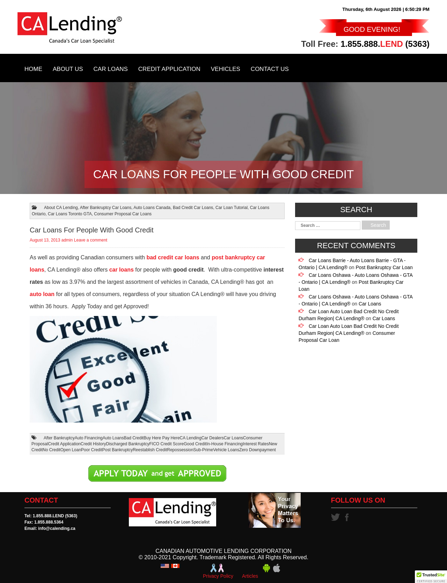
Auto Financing (89, 438)
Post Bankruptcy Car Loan (384, 267)
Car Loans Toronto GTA (70, 213)
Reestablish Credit (150, 449)
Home (33, 69)
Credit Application (169, 69)
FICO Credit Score (166, 443)
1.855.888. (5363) (385, 44)
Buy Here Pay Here (161, 438)
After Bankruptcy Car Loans (105, 207)
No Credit (51, 449)
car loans (121, 270)
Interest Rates (256, 443)
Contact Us (270, 69)
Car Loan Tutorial (231, 207)
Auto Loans (113, 438)
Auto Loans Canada (151, 207)
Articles (250, 576)
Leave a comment (90, 240)
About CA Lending (61, 207)
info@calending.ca (56, 528)
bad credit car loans (172, 257)
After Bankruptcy (59, 438)
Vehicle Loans (226, 449)
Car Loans (111, 69)
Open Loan (70, 449)
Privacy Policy (218, 576)
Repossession (180, 449)
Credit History (93, 443)
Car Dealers (212, 438)
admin (67, 240)
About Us (68, 69)
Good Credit (195, 443)
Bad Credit (134, 438)
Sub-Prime (203, 449)
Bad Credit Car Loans (193, 207)
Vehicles (225, 69)
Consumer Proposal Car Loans (123, 213)
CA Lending (190, 438)
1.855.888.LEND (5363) (55, 515)
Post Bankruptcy (117, 449)
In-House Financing (224, 443)
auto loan (42, 294)
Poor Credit (91, 449)
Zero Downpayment (257, 449)
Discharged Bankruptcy (127, 443)
